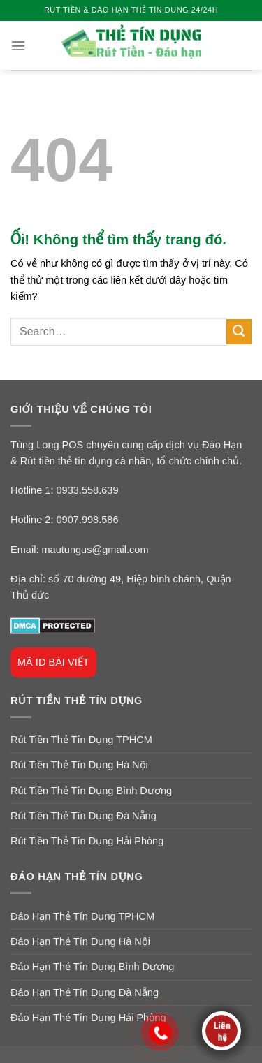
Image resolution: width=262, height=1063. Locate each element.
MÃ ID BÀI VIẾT (53, 662)
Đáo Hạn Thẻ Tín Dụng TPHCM (82, 916)
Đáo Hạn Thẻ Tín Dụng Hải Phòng (88, 1017)
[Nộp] (239, 331)
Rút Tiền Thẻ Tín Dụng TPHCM (81, 739)
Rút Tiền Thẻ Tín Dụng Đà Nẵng (83, 815)
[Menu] (18, 45)
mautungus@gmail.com (94, 549)
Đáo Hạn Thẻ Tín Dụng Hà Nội (80, 941)
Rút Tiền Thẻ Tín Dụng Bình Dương (91, 790)
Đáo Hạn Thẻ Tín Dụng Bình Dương (92, 966)
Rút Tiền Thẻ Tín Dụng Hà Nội (79, 764)
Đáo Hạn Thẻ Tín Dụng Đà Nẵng (84, 992)
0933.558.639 (88, 490)
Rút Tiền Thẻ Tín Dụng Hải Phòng (86, 840)
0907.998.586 (88, 519)
